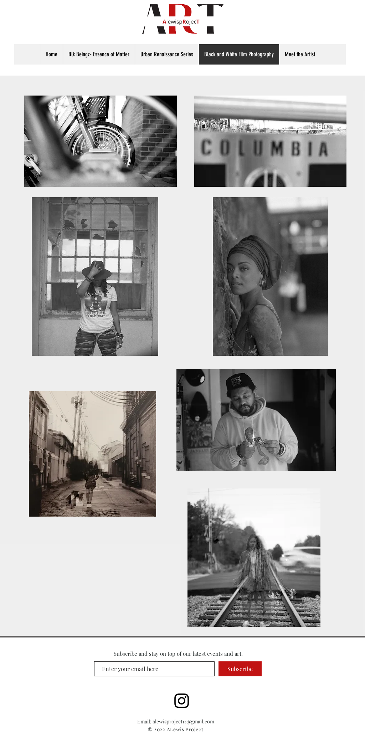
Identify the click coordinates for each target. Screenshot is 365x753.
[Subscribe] (240, 668)
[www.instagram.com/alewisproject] (181, 701)
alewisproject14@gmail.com (183, 721)
